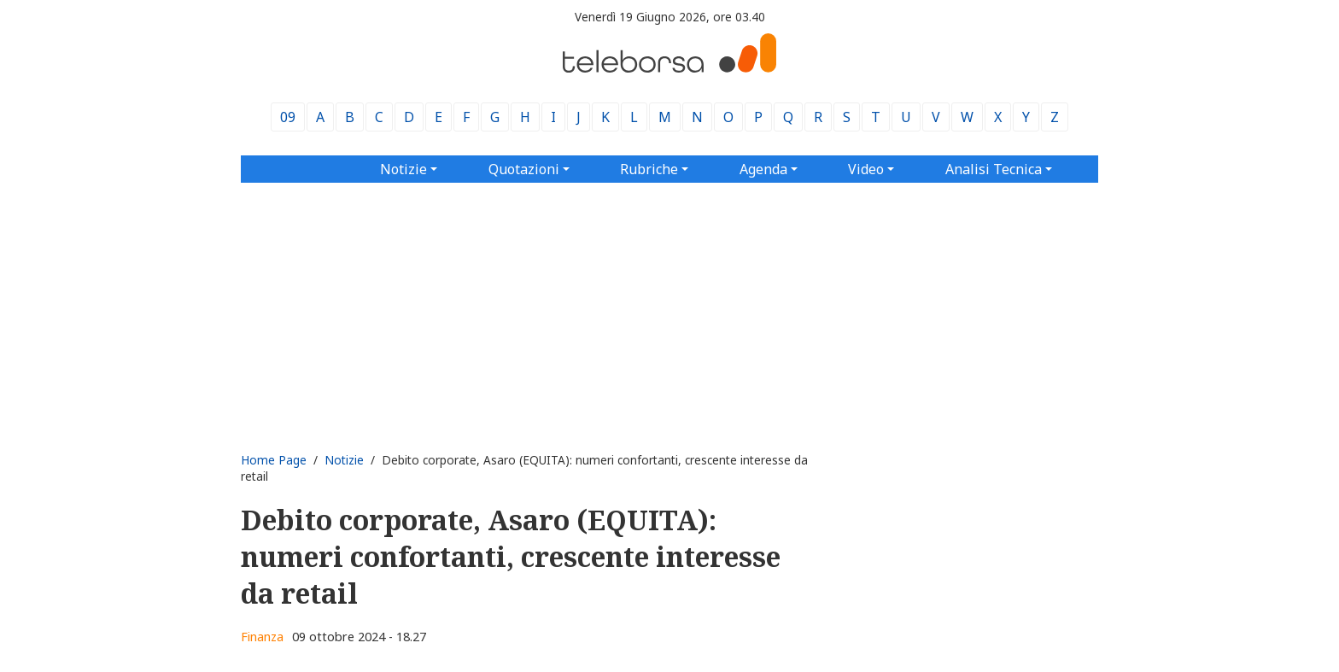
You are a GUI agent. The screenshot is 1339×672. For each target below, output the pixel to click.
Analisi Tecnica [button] (993, 169)
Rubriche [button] (649, 169)
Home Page (274, 460)
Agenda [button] (763, 169)
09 (287, 117)
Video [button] (866, 169)
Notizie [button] (403, 169)
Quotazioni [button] (523, 169)
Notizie (344, 460)
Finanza (262, 636)
